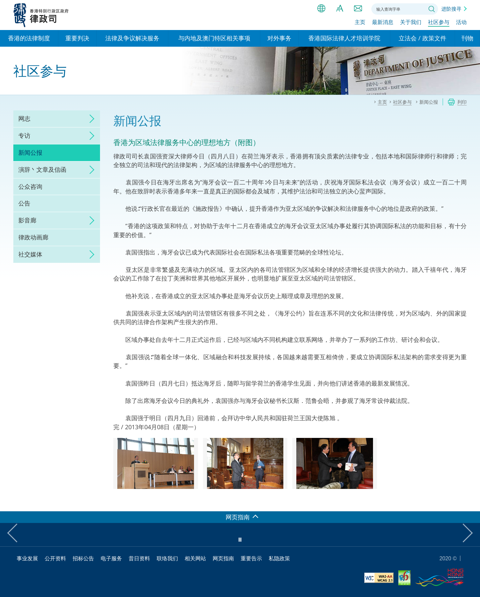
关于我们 (410, 22)
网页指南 (223, 558)
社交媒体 (30, 254)
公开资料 (55, 558)
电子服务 (111, 558)
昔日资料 (139, 558)
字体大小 (340, 8)
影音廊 (27, 220)
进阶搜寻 (451, 8)
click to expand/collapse (90, 118)
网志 (24, 118)
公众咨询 (30, 186)
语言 (321, 8)
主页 (360, 22)
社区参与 (438, 22)
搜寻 (431, 9)
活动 (461, 22)
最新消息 (382, 22)
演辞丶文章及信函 (42, 169)
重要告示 (251, 558)
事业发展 (27, 558)
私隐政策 (279, 558)
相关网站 (195, 558)
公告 (24, 203)
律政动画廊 (33, 237)
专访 (24, 135)
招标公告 (83, 558)
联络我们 (358, 8)
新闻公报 (30, 152)
